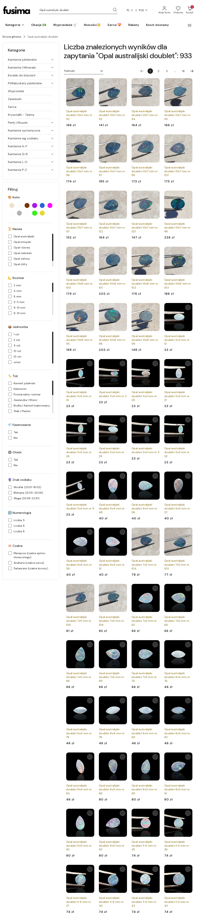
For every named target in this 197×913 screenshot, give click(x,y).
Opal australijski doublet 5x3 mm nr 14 (79, 395)
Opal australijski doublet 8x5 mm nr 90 (144, 789)
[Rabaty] (134, 25)
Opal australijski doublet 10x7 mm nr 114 (145, 115)
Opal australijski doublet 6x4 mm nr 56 (144, 508)
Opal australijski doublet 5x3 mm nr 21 (177, 395)
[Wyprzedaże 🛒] (65, 25)
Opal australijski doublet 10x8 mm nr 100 (79, 283)
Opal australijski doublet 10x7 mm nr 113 (112, 115)
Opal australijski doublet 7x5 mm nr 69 (111, 677)
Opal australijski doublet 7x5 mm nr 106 (78, 620)
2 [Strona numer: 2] (158, 71)
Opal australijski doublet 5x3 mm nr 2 (113, 394)
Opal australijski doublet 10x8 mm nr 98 (112, 339)
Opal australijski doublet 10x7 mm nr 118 (145, 171)
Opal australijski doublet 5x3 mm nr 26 (79, 452)
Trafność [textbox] (69, 71)
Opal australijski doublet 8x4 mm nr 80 (144, 733)
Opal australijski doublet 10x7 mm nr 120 (177, 171)
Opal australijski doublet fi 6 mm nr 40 (111, 901)
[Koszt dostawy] (157, 25)
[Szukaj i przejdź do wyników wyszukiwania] (115, 10)
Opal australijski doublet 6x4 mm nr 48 (112, 508)
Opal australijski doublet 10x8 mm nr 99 (145, 339)
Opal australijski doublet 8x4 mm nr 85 (79, 789)
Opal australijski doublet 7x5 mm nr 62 (144, 620)
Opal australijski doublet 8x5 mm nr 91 (177, 789)
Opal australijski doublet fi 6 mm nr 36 (176, 845)
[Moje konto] (164, 10)
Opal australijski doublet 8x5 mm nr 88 (111, 789)
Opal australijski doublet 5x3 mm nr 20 (144, 395)
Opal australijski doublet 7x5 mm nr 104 (144, 564)
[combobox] (84, 71)
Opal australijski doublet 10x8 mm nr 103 (177, 283)
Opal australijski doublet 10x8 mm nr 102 (145, 283)
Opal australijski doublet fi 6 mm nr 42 (144, 901)
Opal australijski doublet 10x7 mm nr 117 (112, 171)
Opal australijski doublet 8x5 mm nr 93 (111, 845)
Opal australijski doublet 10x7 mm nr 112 (79, 115)
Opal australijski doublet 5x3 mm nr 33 (177, 452)
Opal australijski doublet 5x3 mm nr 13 (177, 339)
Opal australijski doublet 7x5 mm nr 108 (111, 620)
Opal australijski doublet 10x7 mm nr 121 (79, 227)
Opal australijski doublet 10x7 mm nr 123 (145, 227)
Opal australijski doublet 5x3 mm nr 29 (111, 452)
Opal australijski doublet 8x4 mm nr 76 (177, 677)
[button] (15, 25)
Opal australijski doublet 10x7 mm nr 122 (112, 227)
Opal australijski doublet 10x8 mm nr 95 (79, 339)
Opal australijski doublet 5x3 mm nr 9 (80, 506)
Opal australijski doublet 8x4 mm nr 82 (177, 733)
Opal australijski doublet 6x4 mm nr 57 (177, 508)
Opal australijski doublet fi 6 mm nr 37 (78, 901)
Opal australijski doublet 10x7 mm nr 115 (177, 115)
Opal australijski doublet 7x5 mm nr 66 (176, 620)
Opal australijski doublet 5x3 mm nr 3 (145, 450)
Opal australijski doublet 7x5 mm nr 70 (144, 677)
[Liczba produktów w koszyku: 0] (189, 10)
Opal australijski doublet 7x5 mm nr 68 (78, 677)
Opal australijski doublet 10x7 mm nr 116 (79, 171)
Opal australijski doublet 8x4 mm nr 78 (79, 733)
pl (130, 10)
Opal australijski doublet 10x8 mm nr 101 (112, 283)
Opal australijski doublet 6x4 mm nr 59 (79, 564)
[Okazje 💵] (39, 25)
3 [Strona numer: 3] (167, 71)
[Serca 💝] (114, 25)
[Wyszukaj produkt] (78, 10)
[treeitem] (31, 60)
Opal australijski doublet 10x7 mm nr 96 (177, 227)
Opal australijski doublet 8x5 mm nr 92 (79, 845)
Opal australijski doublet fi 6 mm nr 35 (144, 845)
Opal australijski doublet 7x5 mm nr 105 (176, 564)
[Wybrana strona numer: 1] (150, 71)
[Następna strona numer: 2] (192, 71)
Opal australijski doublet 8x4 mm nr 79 (112, 733)
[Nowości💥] (92, 25)
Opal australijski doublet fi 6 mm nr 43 (176, 901)
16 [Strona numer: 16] (183, 71)
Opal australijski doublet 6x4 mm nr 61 (112, 564)
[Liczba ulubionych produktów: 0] (178, 10)
